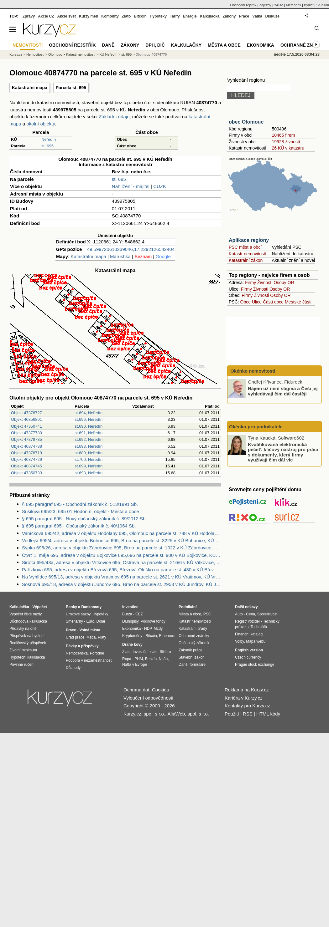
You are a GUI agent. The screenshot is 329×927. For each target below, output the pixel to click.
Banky (71, 607)
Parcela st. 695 (71, 87)
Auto (239, 614)
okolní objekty (40, 123)
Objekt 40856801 (26, 419)
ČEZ (139, 614)
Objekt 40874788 (26, 446)
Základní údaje (114, 116)
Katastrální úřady (193, 628)
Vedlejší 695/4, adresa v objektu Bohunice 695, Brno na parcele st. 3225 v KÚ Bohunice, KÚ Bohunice (121, 540)
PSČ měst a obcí (245, 247)
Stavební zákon (192, 657)
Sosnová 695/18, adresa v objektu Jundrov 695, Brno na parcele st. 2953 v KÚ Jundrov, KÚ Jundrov (121, 584)
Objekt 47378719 (26, 453)
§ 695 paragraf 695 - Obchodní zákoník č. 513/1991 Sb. (80, 504)
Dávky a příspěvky (82, 646)
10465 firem (283, 135)
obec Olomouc (246, 122)
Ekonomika (260, 45)
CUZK (159, 186)
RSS (248, 713)
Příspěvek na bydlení (26, 636)
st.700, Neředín (88, 459)
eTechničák (257, 627)
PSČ (207, 614)
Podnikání (187, 607)
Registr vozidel (247, 621)
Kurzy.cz (15, 54)
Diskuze (272, 16)
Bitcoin (140, 16)
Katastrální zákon (246, 260)
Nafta (163, 659)
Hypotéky (158, 16)
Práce (244, 16)
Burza (127, 614)
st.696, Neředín (88, 419)
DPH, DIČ (154, 45)
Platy (102, 637)
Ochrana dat (136, 689)
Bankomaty (91, 607)
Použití (232, 713)
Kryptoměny (132, 636)
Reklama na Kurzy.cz (247, 689)
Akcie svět (66, 16)
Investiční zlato (145, 651)
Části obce (273, 301)
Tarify (175, 16)
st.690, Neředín (88, 426)
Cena (250, 614)
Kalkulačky (186, 45)
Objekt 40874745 (26, 466)
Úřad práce (75, 637)
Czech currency (248, 657)
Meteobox (293, 5)
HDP (148, 628)
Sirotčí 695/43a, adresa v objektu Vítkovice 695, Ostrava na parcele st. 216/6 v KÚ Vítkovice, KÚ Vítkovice (121, 562)
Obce (245, 301)
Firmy (250, 282)
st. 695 (47, 146)
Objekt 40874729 (26, 459)
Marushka (120, 256)
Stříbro (165, 651)
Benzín (151, 659)
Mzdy (158, 628)
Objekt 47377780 (26, 432)
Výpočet (39, 607)
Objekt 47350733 (26, 473)
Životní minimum (23, 650)
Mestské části (298, 301)
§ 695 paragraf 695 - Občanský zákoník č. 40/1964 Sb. (79, 525)
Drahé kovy (132, 644)
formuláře (198, 664)
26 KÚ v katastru (288, 147)
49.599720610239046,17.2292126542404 (131, 249)
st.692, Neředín (88, 439)
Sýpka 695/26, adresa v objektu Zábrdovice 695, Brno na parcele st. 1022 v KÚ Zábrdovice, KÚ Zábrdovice (121, 547)
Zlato (126, 16)
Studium (322, 5)
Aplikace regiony (249, 240)
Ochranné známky (303, 45)
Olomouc (55, 54)
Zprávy (29, 16)
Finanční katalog (249, 634)
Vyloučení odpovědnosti (148, 697)
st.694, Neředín (88, 412)
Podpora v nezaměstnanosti (89, 660)
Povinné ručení (21, 664)
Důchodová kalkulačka (28, 621)
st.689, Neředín (88, 453)
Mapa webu (255, 641)
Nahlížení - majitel (130, 186)
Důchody (73, 667)
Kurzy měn (88, 16)
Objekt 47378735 (26, 439)
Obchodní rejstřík (243, 5)
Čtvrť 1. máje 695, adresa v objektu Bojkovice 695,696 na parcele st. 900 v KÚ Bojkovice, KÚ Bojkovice (121, 555)
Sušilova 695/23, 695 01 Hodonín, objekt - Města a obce (80, 511)
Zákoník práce (190, 650)
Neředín (48, 139)
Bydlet (309, 5)
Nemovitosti (35, 54)
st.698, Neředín (88, 473)
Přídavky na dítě (23, 628)
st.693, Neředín (88, 446)
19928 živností (286, 141)
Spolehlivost (267, 614)
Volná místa (89, 630)
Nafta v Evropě (134, 664)
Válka (257, 16)
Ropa (126, 659)
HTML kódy (268, 713)
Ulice (257, 301)
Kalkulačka (210, 16)
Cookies (160, 689)
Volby (239, 641)
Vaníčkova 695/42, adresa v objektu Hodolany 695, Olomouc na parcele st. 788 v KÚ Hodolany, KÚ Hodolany (121, 533)
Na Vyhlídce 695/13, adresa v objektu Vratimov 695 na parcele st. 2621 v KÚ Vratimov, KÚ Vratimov (121, 576)
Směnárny (74, 621)
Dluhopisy (130, 621)
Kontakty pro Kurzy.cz (247, 705)
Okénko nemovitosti (252, 371)
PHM (138, 659)
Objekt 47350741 (26, 426)
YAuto (278, 5)
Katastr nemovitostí (247, 253)
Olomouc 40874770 (151, 54)
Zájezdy (265, 5)
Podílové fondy (152, 621)
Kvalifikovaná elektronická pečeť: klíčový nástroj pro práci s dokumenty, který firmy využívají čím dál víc (283, 451)
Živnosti (264, 282)
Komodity (109, 16)
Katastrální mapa (29, 87)
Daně (108, 45)
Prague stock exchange (254, 664)
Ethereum (167, 636)
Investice (130, 607)
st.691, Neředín (88, 432)
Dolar (100, 621)
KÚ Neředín (108, 54)
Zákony (229, 16)
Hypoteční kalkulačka (27, 657)
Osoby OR (284, 282)
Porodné (97, 653)
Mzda (91, 637)
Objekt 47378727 (26, 412)
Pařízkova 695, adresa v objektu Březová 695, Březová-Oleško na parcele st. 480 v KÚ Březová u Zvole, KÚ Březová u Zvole (121, 569)
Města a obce (224, 45)
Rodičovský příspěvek (27, 643)
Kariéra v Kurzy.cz (244, 697)
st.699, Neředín (88, 466)
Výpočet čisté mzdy (25, 614)
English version (249, 650)
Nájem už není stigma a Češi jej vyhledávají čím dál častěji (283, 391)
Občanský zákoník (194, 643)
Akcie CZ (46, 16)
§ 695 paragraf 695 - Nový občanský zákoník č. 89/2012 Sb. (84, 518)
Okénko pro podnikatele (256, 426)
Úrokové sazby (78, 614)
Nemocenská (77, 653)
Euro (90, 621)
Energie (190, 16)
